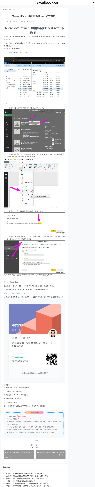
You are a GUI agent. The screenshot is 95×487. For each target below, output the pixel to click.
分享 (31, 445)
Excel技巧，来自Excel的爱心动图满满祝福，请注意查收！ (24, 473)
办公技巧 (12, 9)
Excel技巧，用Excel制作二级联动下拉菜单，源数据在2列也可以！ (27, 476)
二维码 (37, 445)
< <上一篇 (8, 457)
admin (7, 21)
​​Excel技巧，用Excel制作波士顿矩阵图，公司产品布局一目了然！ (27, 478)
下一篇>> (61, 455)
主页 (5, 9)
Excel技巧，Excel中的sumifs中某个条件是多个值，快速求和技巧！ (27, 483)
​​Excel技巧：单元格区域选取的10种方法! (50, 452)
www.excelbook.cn (18, 293)
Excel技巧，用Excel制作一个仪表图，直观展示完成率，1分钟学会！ (28, 486)
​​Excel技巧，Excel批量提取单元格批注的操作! (20, 481)
